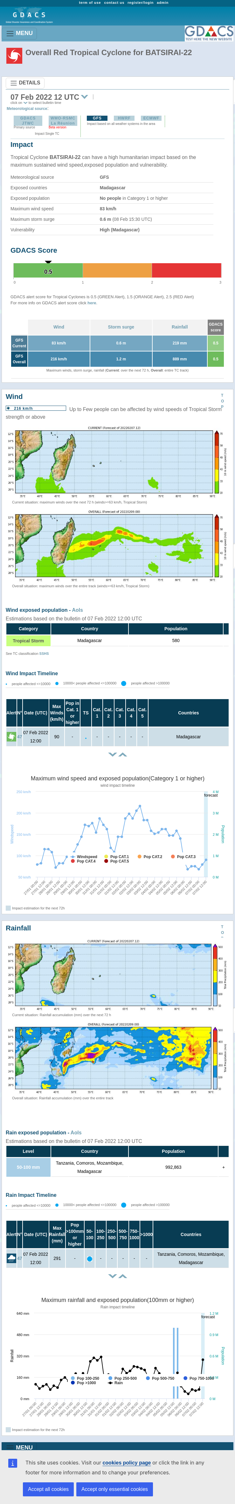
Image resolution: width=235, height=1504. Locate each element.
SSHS (44, 653)
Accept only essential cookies (114, 1489)
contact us (114, 2)
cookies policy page (126, 1462)
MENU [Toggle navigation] (19, 33)
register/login (141, 2)
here (91, 302)
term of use (90, 2)
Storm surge (121, 326)
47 (19, 736)
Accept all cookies (48, 1489)
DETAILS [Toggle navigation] (25, 83)
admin (163, 2)
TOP (222, 401)
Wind (58, 326)
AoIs (77, 610)
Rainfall (180, 326)
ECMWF (151, 118)
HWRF (124, 118)
